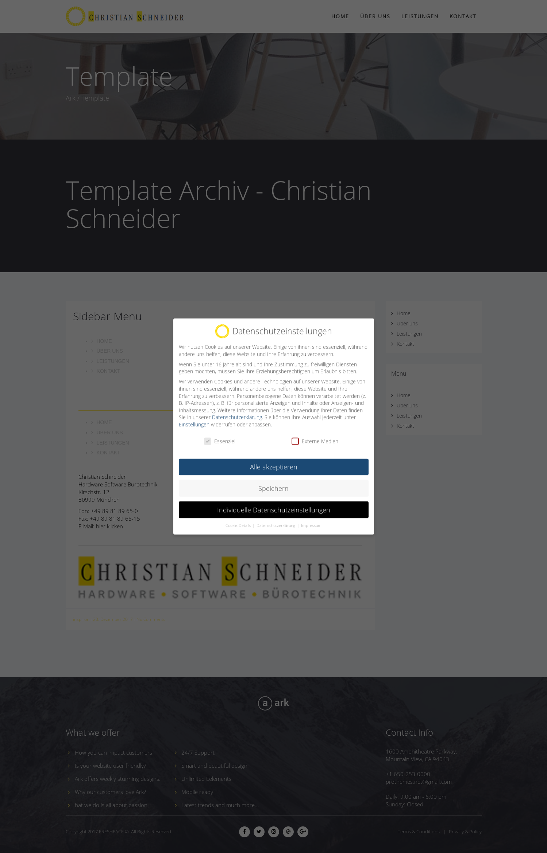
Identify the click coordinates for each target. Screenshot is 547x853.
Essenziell (220, 434)
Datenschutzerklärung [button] (276, 519)
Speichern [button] (273, 481)
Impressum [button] (311, 519)
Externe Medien (315, 434)
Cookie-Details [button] (239, 519)
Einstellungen (194, 418)
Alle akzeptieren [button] (273, 460)
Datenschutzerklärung (237, 410)
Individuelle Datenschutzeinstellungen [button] (273, 503)
